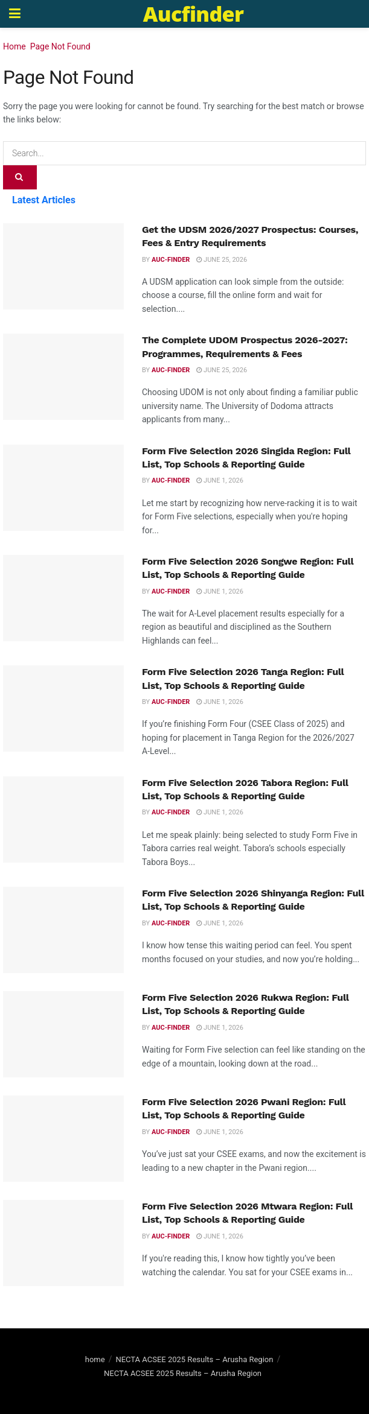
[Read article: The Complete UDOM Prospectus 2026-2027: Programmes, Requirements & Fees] (63, 377)
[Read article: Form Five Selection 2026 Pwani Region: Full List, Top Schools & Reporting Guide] (63, 1138)
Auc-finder (171, 260)
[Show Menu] (15, 14)
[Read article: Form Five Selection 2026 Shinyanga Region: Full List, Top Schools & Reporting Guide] (63, 930)
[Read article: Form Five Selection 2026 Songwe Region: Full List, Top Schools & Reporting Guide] (63, 598)
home (95, 1359)
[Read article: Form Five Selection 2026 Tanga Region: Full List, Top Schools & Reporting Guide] (63, 708)
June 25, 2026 (221, 260)
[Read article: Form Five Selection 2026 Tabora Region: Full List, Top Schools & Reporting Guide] (63, 819)
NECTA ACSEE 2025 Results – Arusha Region (194, 1359)
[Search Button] (20, 177)
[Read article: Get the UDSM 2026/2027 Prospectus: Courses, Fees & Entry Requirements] (63, 266)
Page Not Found (60, 46)
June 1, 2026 (219, 480)
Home (14, 46)
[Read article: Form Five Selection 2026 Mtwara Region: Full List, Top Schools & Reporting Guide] (63, 1243)
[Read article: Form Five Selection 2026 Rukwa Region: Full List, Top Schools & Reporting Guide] (63, 1034)
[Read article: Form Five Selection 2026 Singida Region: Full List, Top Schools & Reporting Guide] (63, 488)
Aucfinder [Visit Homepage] (193, 14)
